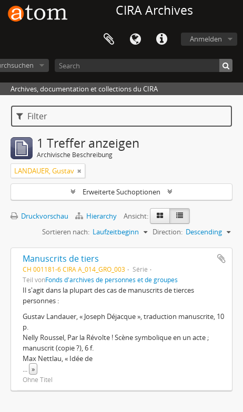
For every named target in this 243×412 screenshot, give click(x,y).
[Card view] (160, 216)
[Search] (143, 65)
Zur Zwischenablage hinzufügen (221, 258)
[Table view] (179, 216)
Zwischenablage (109, 39)
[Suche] (225, 65)
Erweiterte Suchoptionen (121, 192)
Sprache (135, 39)
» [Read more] (33, 369)
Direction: (168, 231)
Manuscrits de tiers (61, 258)
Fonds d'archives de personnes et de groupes (111, 279)
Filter (31, 116)
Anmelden (206, 39)
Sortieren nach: (65, 231)
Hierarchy (96, 216)
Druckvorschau (39, 216)
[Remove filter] (79, 171)
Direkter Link (161, 39)
